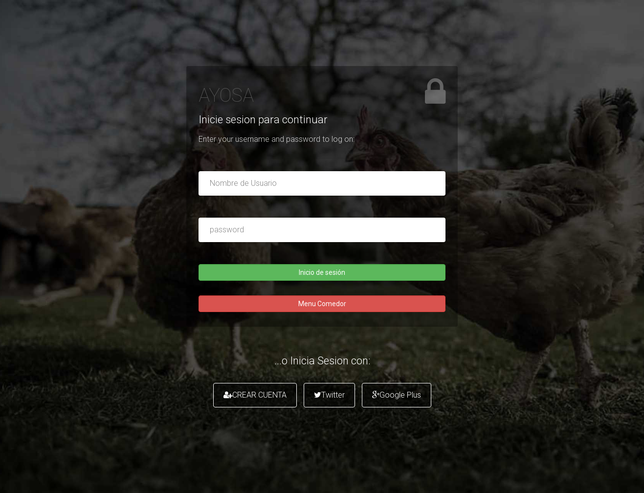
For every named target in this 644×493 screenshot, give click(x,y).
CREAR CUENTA (255, 395)
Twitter (329, 395)
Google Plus (396, 395)
